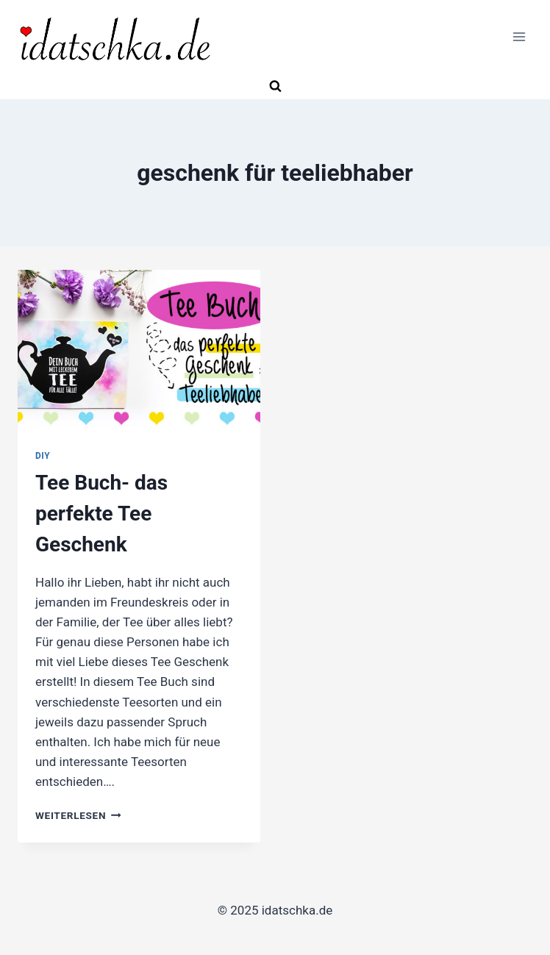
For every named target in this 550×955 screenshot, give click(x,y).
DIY (42, 456)
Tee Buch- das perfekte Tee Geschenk (101, 514)
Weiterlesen (78, 815)
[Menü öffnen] (518, 37)
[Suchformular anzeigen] (275, 86)
